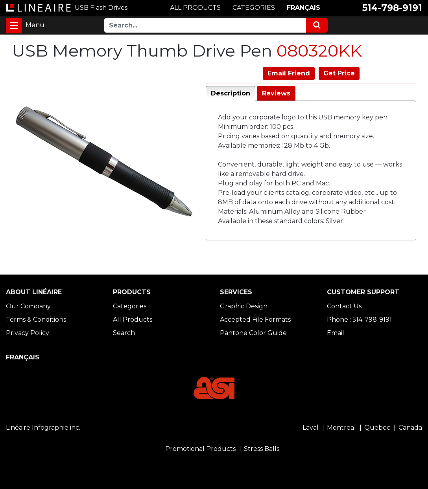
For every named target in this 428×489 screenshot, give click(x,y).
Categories (129, 306)
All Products (132, 319)
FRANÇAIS (303, 7)
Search (124, 333)
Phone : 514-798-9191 (359, 319)
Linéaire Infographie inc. (43, 427)
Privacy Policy (27, 333)
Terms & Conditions (36, 319)
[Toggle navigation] (14, 25)
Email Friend (289, 73)
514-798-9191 (392, 7)
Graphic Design (244, 306)
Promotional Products (200, 448)
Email (335, 333)
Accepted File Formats (255, 319)
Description (230, 93)
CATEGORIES (253, 7)
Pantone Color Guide (253, 333)
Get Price (339, 73)
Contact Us (344, 306)
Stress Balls (261, 448)
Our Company (28, 306)
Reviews (276, 93)
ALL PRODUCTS (195, 7)
